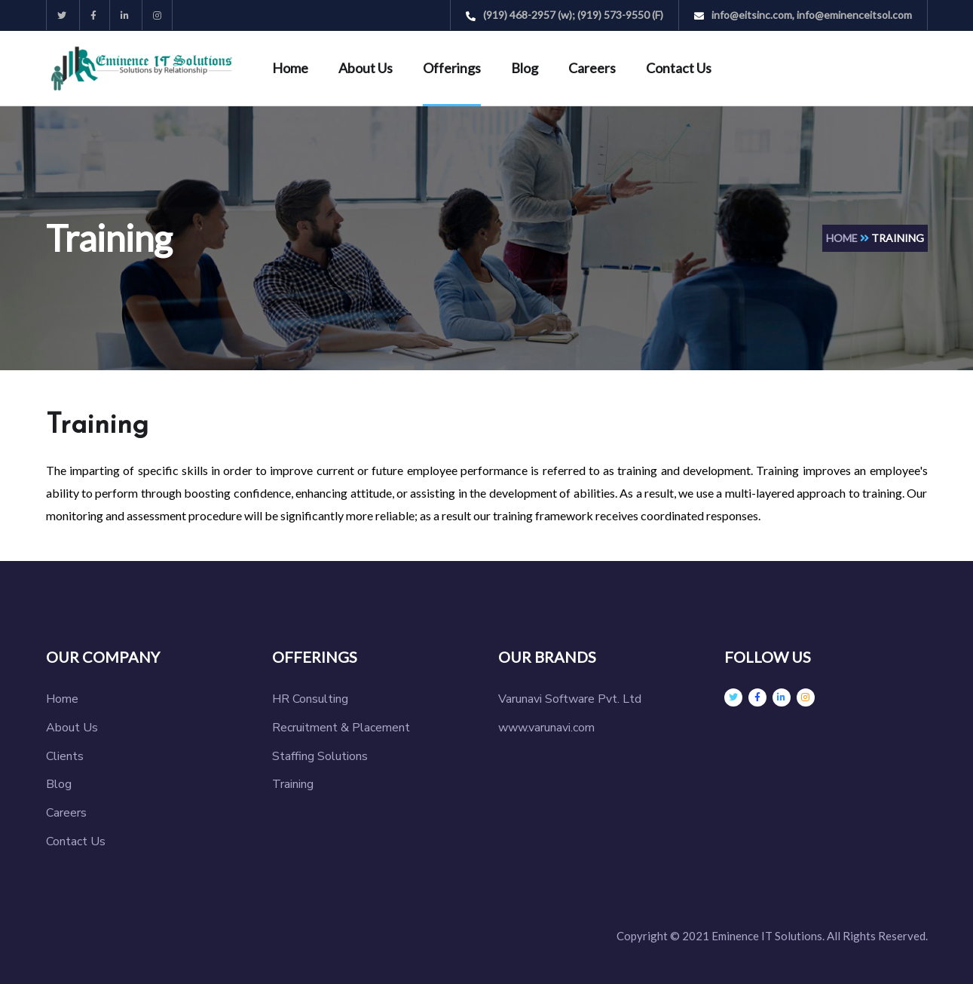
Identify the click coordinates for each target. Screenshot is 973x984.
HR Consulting (310, 699)
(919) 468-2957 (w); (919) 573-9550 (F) (564, 14)
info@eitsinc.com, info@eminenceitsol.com (803, 14)
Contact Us (678, 68)
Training (293, 784)
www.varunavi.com (546, 727)
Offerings (452, 68)
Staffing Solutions (320, 756)
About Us (365, 68)
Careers (592, 68)
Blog (524, 68)
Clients (65, 756)
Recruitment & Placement (341, 727)
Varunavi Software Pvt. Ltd (569, 699)
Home (290, 68)
